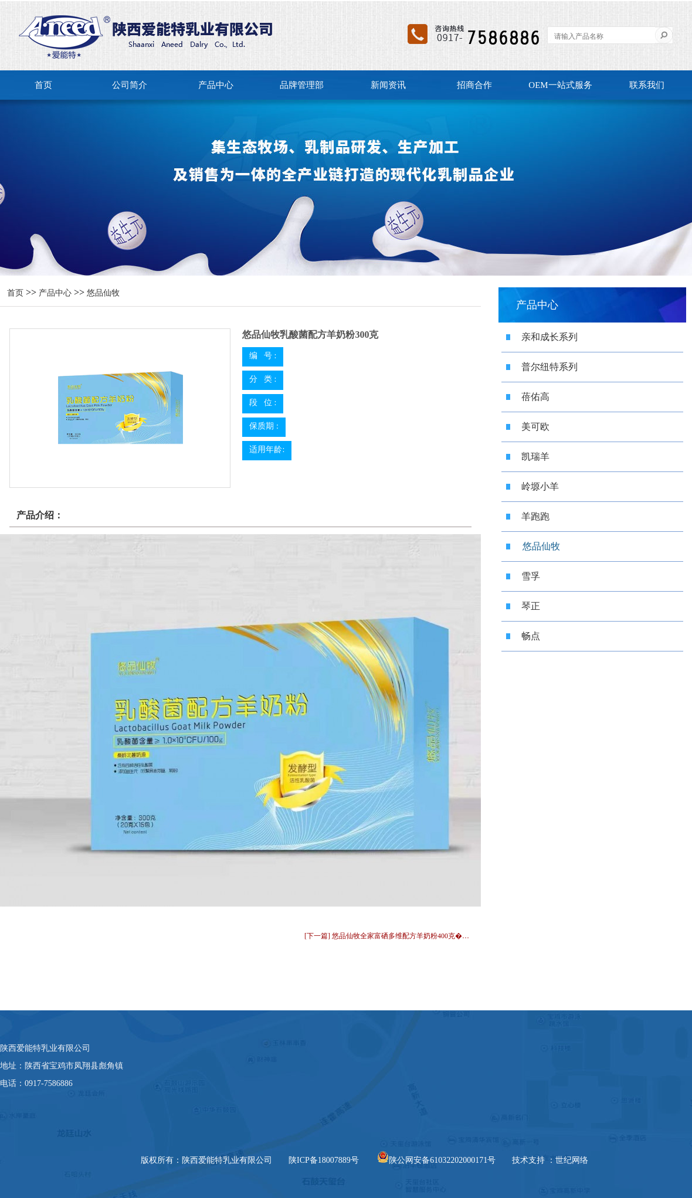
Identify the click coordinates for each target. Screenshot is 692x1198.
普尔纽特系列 (549, 367)
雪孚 (530, 576)
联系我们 (646, 85)
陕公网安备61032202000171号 (436, 1160)
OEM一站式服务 (560, 85)
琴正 (530, 606)
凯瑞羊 (535, 456)
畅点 (530, 636)
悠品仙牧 (103, 293)
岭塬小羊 (540, 486)
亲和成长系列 (549, 337)
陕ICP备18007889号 (324, 1160)
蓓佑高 (535, 397)
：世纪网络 (567, 1160)
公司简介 (129, 85)
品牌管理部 (302, 85)
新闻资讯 (388, 85)
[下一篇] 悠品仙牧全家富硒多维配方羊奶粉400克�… (386, 936)
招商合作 (474, 85)
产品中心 (215, 85)
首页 (43, 85)
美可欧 (535, 427)
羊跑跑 (535, 516)
